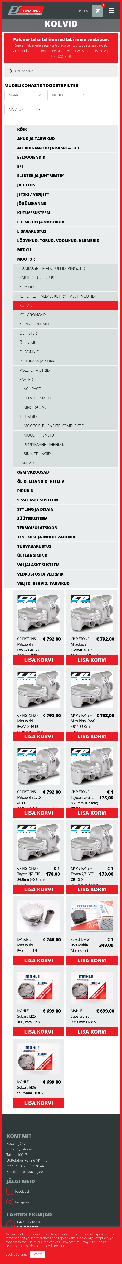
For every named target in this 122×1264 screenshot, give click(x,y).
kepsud (26, 286)
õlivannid (29, 351)
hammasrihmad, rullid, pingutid (52, 268)
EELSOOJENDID (31, 157)
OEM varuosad (33, 472)
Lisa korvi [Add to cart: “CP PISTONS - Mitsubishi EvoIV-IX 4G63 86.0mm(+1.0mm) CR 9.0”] (38, 736)
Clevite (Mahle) (38, 398)
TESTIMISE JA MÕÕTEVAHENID (46, 537)
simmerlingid (37, 453)
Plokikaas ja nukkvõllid (43, 361)
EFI (20, 166)
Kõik (22, 129)
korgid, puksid (34, 323)
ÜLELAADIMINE (32, 555)
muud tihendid (39, 435)
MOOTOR (26, 259)
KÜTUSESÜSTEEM (33, 212)
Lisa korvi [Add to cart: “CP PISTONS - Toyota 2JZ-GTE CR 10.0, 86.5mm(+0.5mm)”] (92, 889)
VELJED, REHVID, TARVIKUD (43, 583)
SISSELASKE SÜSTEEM (37, 499)
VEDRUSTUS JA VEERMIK (40, 574)
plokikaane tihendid (44, 444)
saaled (26, 379)
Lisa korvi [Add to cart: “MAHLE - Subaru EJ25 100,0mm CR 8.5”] (38, 1031)
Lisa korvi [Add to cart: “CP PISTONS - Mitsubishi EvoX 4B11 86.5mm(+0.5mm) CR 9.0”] (38, 812)
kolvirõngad (32, 314)
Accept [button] (37, 1254)
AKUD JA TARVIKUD (36, 138)
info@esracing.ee (30, 1171)
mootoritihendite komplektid (54, 425)
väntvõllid (30, 462)
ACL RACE (32, 388)
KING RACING (35, 407)
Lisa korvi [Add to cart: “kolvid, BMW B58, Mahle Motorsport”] (92, 960)
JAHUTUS (26, 184)
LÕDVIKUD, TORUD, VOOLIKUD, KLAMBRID (58, 240)
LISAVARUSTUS (31, 231)
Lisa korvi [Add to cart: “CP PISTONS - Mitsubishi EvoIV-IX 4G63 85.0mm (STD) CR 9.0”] (38, 659)
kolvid (26, 305)
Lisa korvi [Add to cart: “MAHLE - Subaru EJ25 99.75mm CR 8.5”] (38, 1102)
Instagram (18, 1202)
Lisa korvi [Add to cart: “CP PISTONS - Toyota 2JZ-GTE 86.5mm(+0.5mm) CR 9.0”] (38, 889)
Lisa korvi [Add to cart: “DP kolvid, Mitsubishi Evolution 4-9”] (38, 960)
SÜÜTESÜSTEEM (32, 518)
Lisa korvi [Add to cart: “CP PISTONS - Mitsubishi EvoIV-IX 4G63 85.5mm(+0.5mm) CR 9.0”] (92, 659)
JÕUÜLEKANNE (31, 203)
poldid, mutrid (34, 370)
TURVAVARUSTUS (34, 546)
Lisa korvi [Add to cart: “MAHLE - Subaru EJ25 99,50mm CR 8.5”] (92, 1031)
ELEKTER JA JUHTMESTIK (40, 175)
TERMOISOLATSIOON (37, 527)
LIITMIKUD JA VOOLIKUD (40, 222)
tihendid (28, 416)
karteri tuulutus (36, 277)
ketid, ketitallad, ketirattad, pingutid (57, 296)
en (86, 11)
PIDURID (25, 490)
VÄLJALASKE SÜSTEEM (38, 564)
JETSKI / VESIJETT (33, 194)
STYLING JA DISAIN (35, 509)
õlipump (27, 342)
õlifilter (28, 333)
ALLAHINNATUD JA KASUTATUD (48, 147)
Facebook (18, 1191)
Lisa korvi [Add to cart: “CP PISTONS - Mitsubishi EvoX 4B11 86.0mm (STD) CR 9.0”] (92, 736)
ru (81, 11)
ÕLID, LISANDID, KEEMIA (40, 481)
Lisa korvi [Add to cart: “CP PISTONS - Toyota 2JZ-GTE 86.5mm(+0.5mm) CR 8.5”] (92, 812)
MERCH (24, 249)
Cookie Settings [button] (16, 1254)
